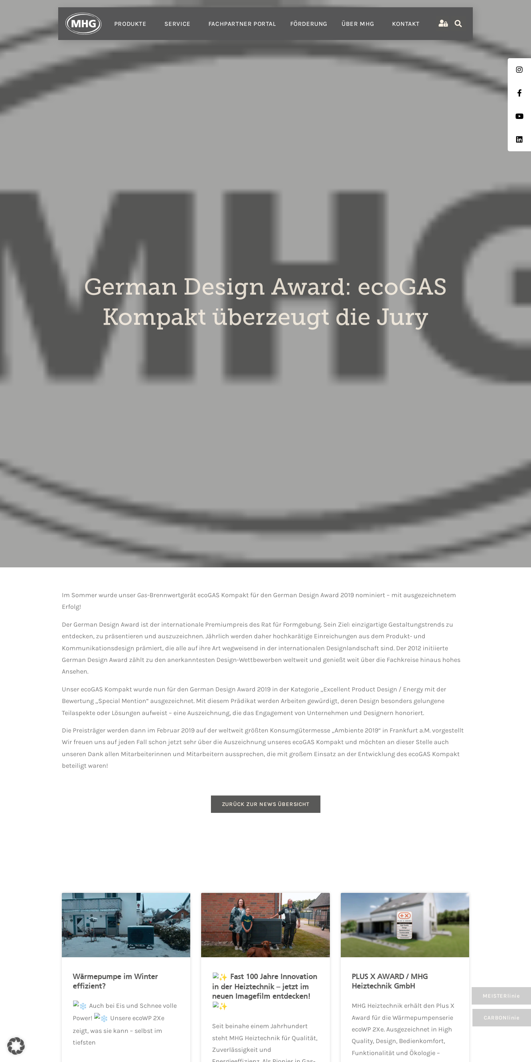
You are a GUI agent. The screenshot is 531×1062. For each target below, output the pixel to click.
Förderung (308, 23)
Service (179, 23)
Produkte (132, 23)
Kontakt (406, 23)
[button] (16, 1046)
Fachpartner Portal (242, 23)
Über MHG (360, 23)
